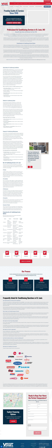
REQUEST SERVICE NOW (13, 23)
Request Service (47, 6)
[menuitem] (12, 6)
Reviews (21, 3)
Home (15, 3)
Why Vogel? (22, 443)
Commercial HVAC (33, 443)
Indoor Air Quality (33, 445)
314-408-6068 (48, 3)
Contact (33, 3)
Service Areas (25, 3)
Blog (35, 3)
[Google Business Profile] (44, 447)
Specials (18, 3)
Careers (29, 3)
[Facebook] (39, 447)
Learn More (13, 421)
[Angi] (43, 447)
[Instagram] (40, 447)
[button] (1, 446)
